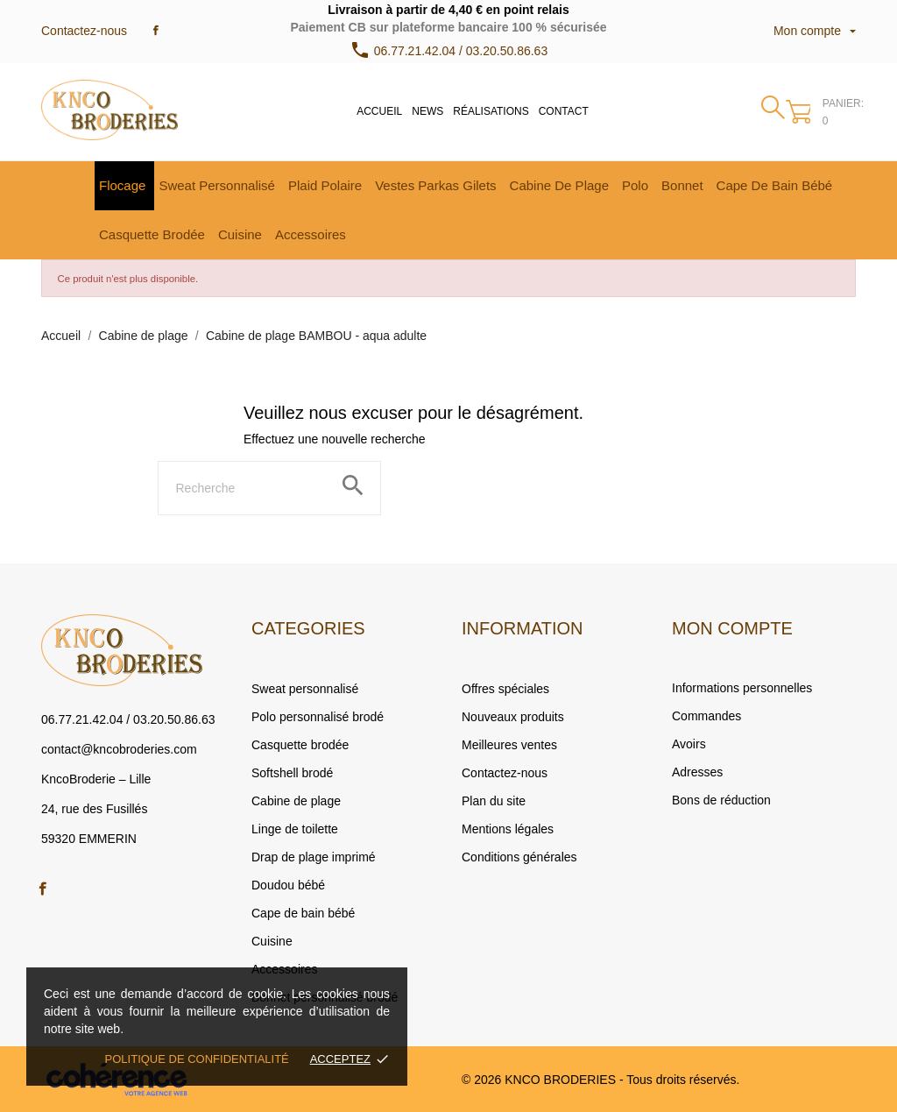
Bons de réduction (721, 800)
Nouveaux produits (513, 717)
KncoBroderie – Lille (96, 779)
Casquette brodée (300, 745)
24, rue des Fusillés (94, 809)
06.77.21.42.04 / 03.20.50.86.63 (128, 719)
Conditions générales (519, 857)
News (427, 111)
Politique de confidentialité (197, 1059)
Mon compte (732, 628)
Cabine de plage (296, 801)
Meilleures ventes (509, 745)
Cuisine (272, 941)
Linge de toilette (294, 829)
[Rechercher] (269, 488)
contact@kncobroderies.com (119, 749)
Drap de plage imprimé (313, 857)
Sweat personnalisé (304, 689)
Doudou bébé (288, 885)
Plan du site (494, 801)
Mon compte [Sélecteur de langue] (814, 31)
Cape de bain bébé (303, 913)
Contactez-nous (84, 31)
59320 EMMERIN (89, 839)
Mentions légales (508, 829)
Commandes (706, 716)
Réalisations (490, 111)
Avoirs (689, 744)
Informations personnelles (742, 688)
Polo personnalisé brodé (317, 717)
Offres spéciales (505, 689)
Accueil (379, 111)
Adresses (697, 772)
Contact (564, 111)
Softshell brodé (292, 773)
